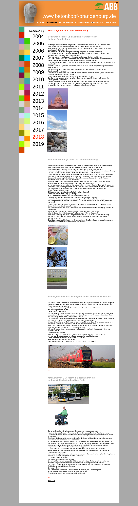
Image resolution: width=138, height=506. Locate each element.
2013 (38, 101)
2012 (38, 94)
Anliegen (40, 22)
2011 (38, 87)
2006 (38, 51)
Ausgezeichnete (66, 22)
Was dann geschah (83, 22)
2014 (38, 108)
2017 (38, 130)
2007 (38, 58)
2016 (38, 122)
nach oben (51, 481)
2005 (38, 44)
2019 (38, 144)
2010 (38, 79)
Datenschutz (110, 22)
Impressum (98, 22)
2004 (38, 36)
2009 (38, 72)
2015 (38, 115)
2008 (38, 65)
